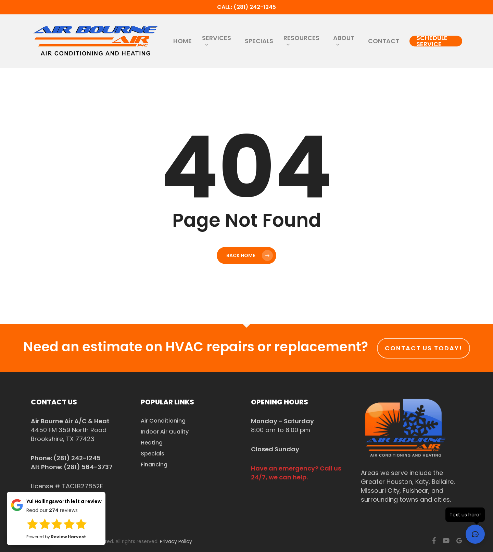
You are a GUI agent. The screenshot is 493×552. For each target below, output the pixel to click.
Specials (152, 453)
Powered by (56, 537)
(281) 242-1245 (77, 458)
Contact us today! (423, 348)
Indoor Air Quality (165, 432)
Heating (152, 443)
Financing (154, 464)
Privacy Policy (176, 541)
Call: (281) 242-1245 (246, 7)
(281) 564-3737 (88, 467)
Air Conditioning (163, 421)
